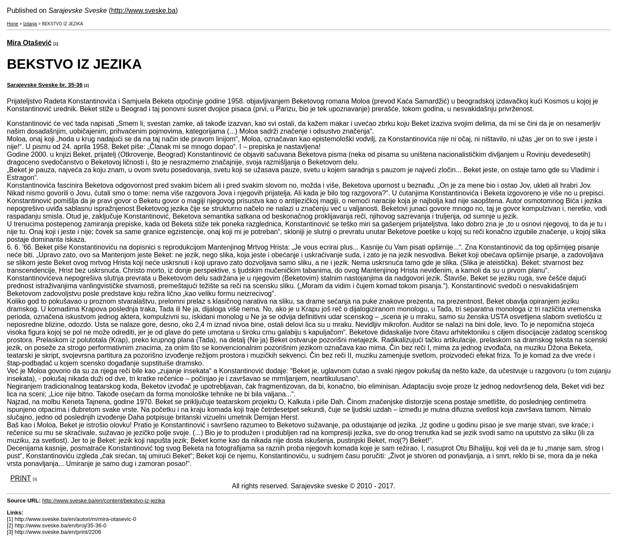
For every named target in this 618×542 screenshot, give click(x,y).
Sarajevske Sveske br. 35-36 (44, 85)
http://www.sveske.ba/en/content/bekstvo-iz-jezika (103, 500)
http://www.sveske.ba (143, 10)
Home (12, 23)
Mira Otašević (29, 42)
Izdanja (30, 23)
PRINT (20, 478)
